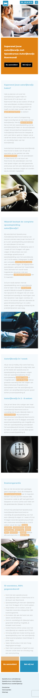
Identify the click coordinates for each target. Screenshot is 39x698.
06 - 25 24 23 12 (26, 2)
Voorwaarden (6, 690)
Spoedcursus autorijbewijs (11, 679)
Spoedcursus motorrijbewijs (12, 681)
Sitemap (5, 692)
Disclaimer (6, 687)
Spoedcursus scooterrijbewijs (12, 683)
